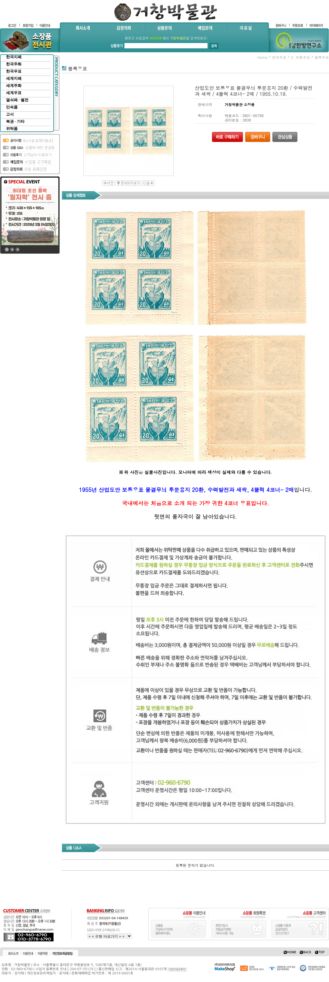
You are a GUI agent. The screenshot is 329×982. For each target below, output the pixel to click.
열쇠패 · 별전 (17, 100)
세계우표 (14, 92)
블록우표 (322, 57)
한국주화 (14, 64)
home (262, 57)
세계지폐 (14, 78)
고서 (10, 114)
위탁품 (12, 128)
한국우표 (14, 71)
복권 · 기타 (15, 121)
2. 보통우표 (300, 57)
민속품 (12, 107)
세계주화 (14, 85)
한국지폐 (14, 57)
